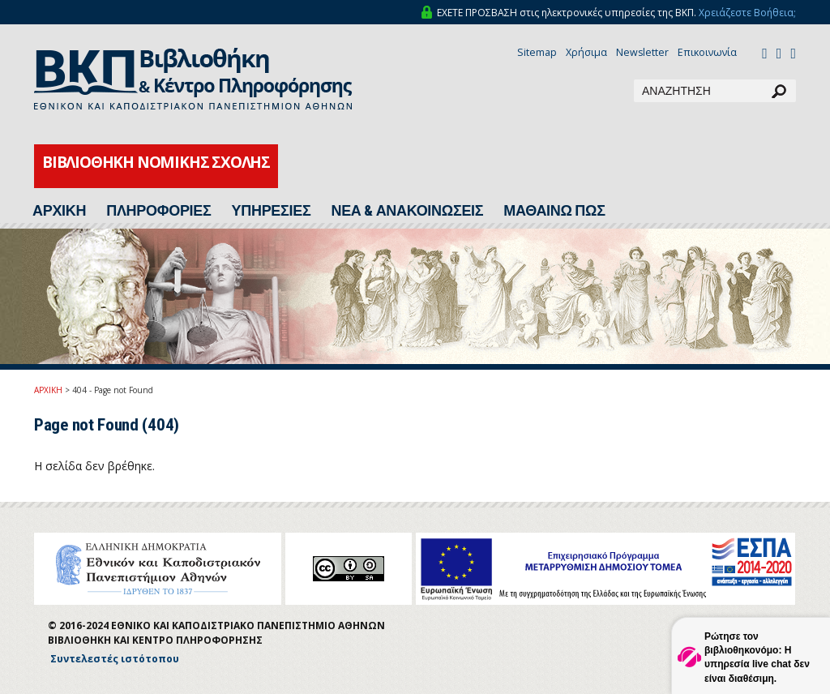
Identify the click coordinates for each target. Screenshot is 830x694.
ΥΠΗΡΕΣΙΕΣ (271, 211)
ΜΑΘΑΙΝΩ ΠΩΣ (554, 211)
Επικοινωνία (707, 52)
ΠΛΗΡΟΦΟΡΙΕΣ (158, 211)
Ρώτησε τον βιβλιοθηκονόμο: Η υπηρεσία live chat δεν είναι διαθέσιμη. (757, 657)
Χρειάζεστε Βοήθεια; (747, 12)
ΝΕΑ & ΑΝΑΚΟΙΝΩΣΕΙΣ (407, 211)
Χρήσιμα (586, 52)
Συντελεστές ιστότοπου (114, 659)
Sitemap (537, 52)
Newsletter (642, 52)
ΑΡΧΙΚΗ (59, 211)
